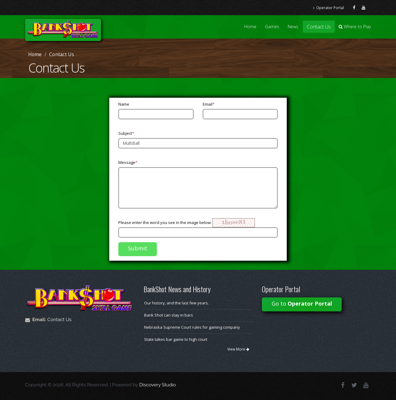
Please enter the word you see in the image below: (165, 222)
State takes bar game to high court (175, 339)
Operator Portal (328, 7)
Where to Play (355, 26)
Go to (302, 303)
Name (123, 104)
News (293, 26)
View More (238, 349)
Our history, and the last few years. (176, 303)
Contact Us (319, 26)
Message (127, 162)
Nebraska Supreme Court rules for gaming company (192, 327)
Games (272, 26)
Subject (126, 133)
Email (209, 104)
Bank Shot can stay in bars (168, 315)
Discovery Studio (157, 385)
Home (250, 26)
